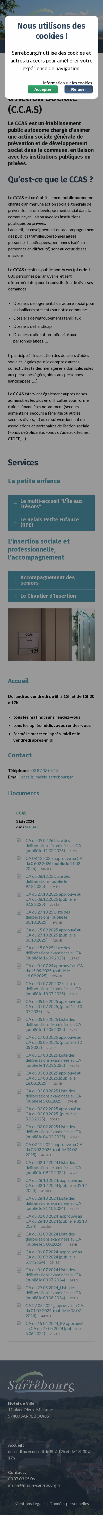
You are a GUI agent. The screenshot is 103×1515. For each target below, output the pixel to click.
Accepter (42, 89)
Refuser (78, 89)
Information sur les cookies (67, 82)
